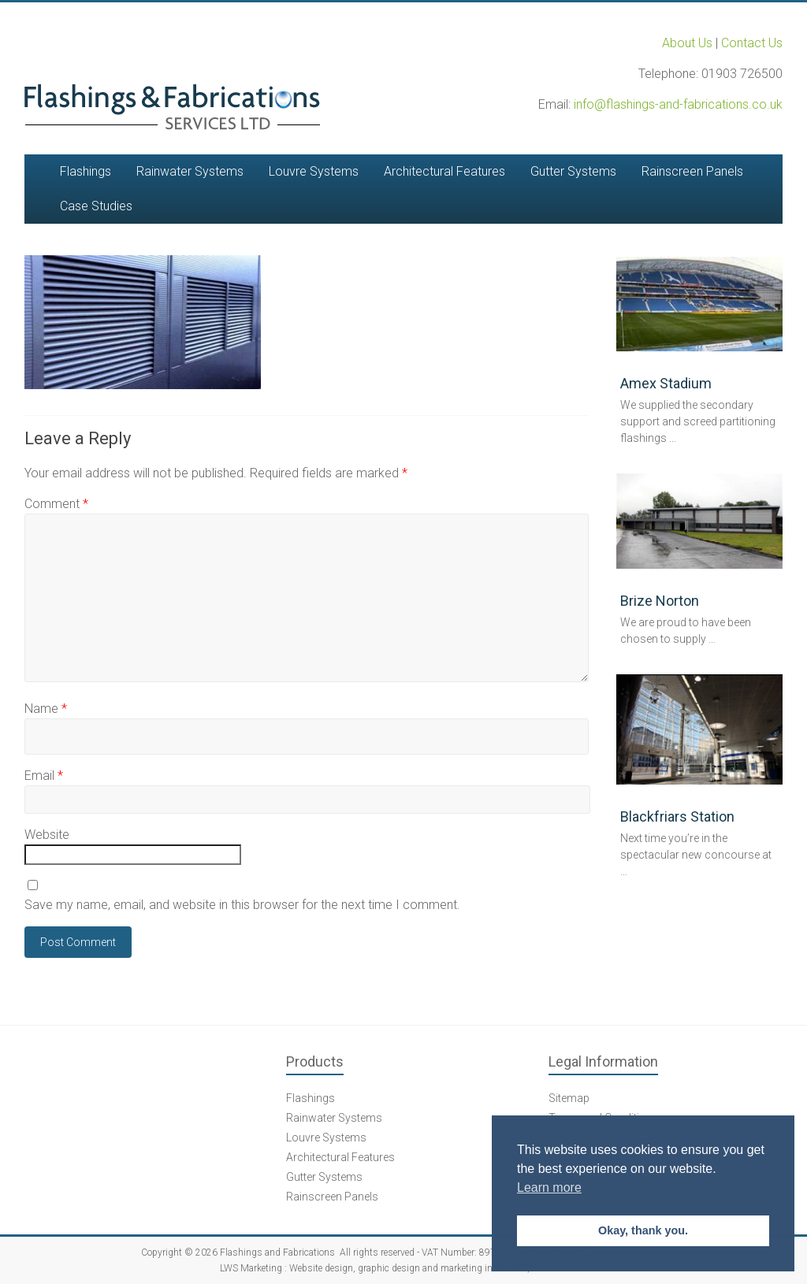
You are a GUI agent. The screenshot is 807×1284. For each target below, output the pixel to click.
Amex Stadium (666, 383)
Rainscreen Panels (692, 171)
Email (43, 775)
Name (45, 708)
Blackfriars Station (677, 816)
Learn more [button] (549, 1187)
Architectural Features (444, 171)
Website (46, 834)
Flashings (85, 171)
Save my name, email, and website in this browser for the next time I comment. (242, 904)
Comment (56, 503)
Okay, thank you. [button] (643, 1230)
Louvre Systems (314, 171)
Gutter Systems (573, 171)
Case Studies (96, 206)
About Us (687, 42)
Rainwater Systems (190, 171)
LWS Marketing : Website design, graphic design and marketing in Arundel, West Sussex (403, 1268)
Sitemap (569, 1098)
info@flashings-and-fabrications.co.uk (678, 104)
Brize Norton (659, 600)
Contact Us (752, 42)
